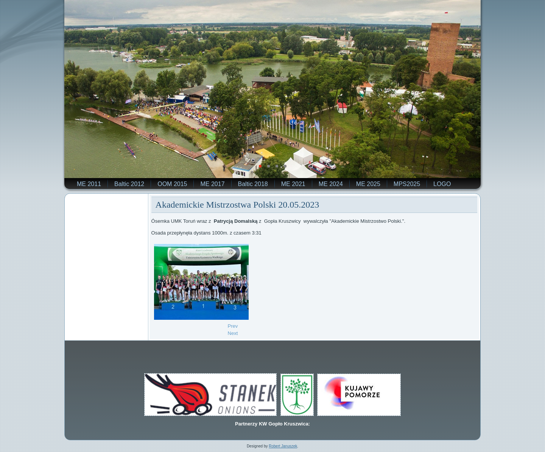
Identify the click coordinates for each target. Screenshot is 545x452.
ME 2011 (89, 184)
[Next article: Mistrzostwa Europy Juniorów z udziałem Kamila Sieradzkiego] (233, 333)
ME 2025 (368, 184)
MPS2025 (407, 184)
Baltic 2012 (129, 184)
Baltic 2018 (253, 184)
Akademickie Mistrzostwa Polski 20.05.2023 (237, 205)
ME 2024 (331, 184)
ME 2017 (212, 184)
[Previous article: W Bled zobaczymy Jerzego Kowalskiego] (233, 326)
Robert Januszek (283, 446)
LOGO (442, 184)
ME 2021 (293, 184)
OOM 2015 (172, 184)
